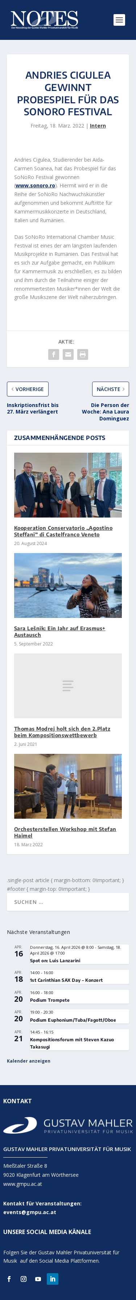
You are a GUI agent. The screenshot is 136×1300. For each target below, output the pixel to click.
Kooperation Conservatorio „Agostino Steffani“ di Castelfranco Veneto (63, 531)
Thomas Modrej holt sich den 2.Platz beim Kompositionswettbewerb (62, 732)
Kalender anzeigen (28, 1061)
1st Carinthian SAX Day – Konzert (66, 980)
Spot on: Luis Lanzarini (55, 960)
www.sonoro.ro (35, 185)
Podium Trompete (50, 1000)
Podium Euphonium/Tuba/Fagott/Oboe (73, 1020)
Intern (98, 125)
